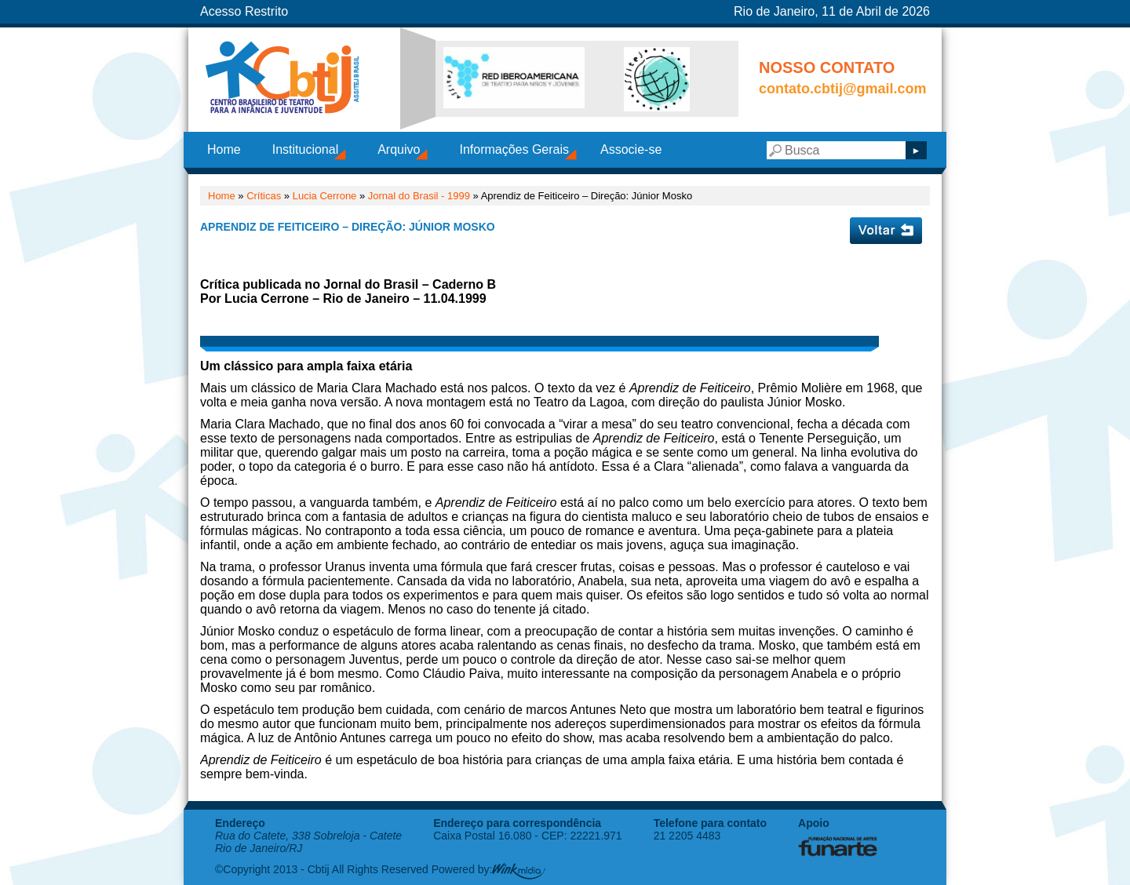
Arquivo (398, 149)
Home (224, 149)
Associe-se (631, 149)
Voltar (886, 230)
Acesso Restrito (244, 11)
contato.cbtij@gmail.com (843, 89)
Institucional (305, 149)
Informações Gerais (514, 149)
